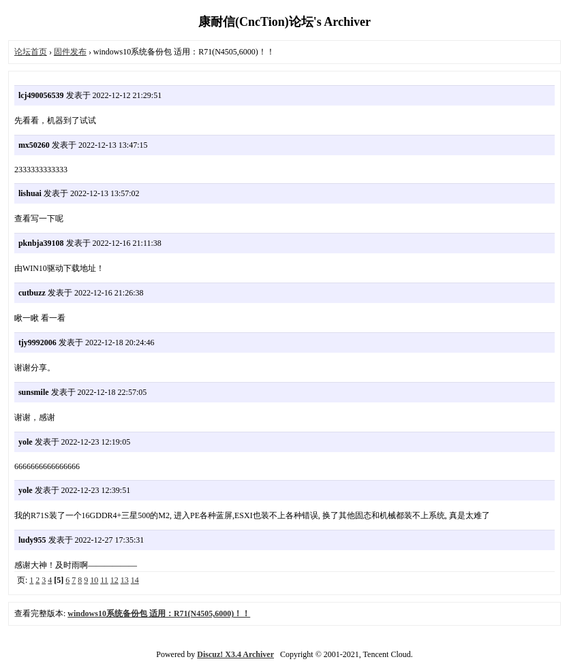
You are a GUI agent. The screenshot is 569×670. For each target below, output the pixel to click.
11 (104, 580)
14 (135, 580)
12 (114, 580)
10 (94, 580)
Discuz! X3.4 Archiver (235, 654)
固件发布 (70, 52)
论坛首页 (30, 52)
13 (125, 580)
